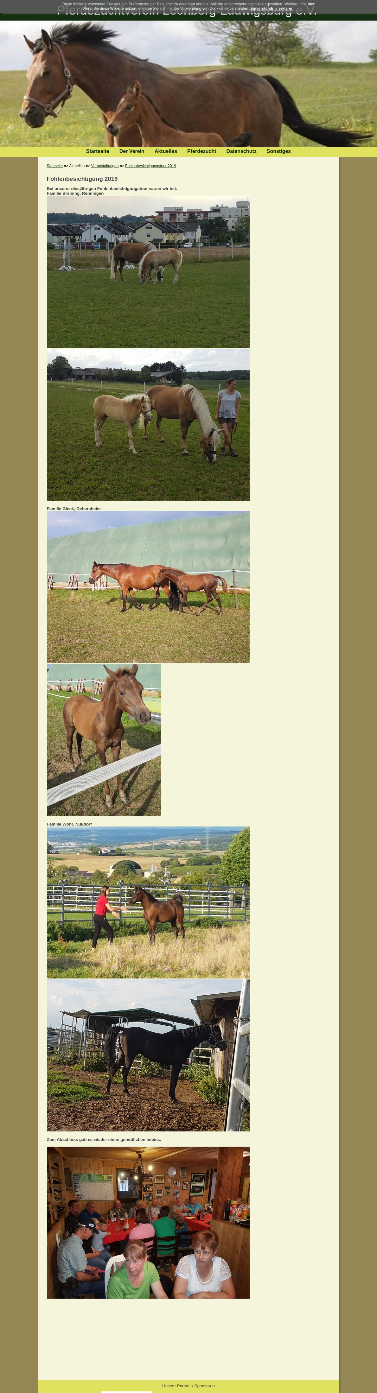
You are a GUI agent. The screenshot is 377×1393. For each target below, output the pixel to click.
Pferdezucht (201, 151)
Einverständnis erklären (271, 8)
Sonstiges (279, 151)
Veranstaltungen (105, 166)
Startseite (97, 151)
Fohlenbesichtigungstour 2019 (150, 166)
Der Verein (131, 151)
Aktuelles (166, 151)
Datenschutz (242, 151)
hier (311, 4)
